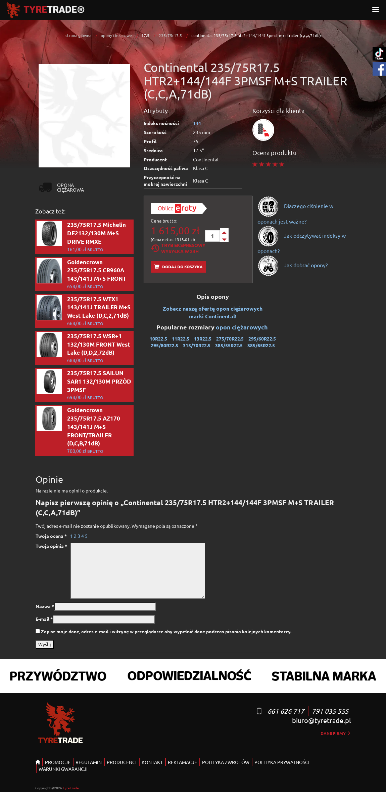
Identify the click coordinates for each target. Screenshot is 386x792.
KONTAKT (152, 762)
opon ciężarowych (242, 327)
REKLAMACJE (182, 762)
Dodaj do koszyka (178, 267)
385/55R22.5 (229, 345)
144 (197, 123)
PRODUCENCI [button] (122, 762)
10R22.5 (158, 338)
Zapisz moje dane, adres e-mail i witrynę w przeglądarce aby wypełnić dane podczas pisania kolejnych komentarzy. (166, 631)
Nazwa (45, 606)
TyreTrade (71, 787)
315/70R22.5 (196, 345)
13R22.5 (202, 338)
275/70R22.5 (230, 338)
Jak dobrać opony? (292, 265)
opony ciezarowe (116, 35)
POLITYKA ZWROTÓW (225, 762)
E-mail (44, 619)
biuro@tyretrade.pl (321, 720)
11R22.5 (180, 338)
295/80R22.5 (164, 345)
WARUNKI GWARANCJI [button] (63, 769)
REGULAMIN (89, 762)
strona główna (78, 35)
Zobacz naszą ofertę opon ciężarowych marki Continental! (212, 312)
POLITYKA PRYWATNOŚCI (281, 762)
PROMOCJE (57, 762)
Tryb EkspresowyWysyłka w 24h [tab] (178, 248)
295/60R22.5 (262, 338)
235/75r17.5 (170, 35)
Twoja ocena (51, 536)
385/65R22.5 (261, 345)
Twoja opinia (51, 546)
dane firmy (336, 733)
